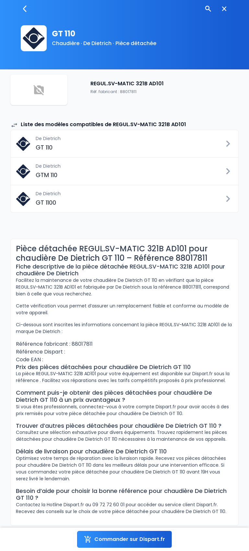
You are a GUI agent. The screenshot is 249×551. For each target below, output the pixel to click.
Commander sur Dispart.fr (124, 539)
